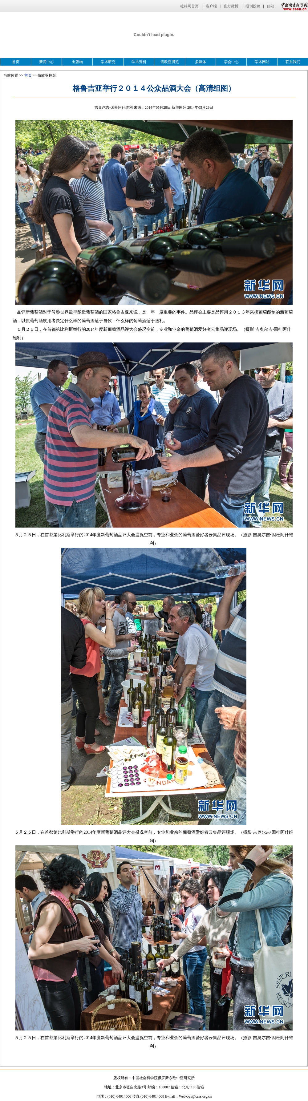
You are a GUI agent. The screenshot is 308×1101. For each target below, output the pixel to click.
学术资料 (139, 62)
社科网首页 (189, 6)
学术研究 (108, 62)
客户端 (211, 6)
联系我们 (293, 62)
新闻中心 (46, 62)
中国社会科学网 (293, 6)
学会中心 (231, 62)
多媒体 (200, 62)
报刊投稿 (252, 6)
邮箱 (270, 6)
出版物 (77, 62)
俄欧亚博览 (169, 62)
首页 (15, 62)
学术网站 (262, 62)
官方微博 (231, 6)
